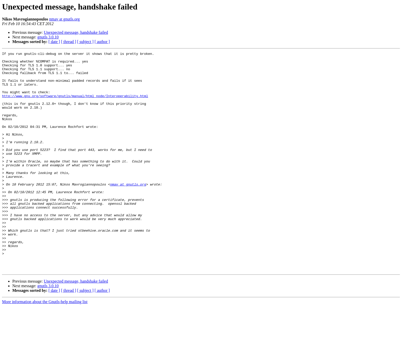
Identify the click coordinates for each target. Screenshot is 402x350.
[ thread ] (68, 41)
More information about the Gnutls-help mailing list (44, 345)
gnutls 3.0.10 (48, 37)
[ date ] (54, 41)
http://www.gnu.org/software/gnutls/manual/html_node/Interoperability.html (75, 105)
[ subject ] (85, 41)
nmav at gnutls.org (64, 19)
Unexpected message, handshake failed (76, 32)
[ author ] (102, 41)
